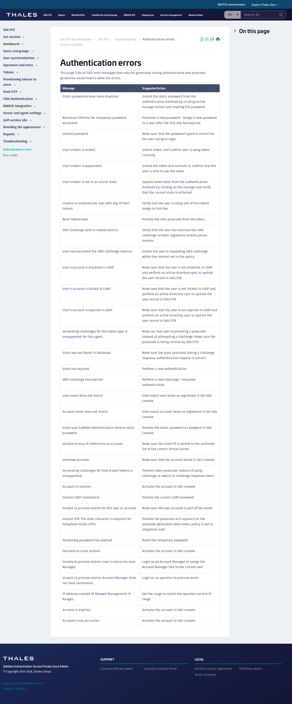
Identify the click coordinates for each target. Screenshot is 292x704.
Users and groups (18, 50)
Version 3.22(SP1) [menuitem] (71, 45)
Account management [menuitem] (171, 14)
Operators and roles (20, 64)
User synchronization (21, 57)
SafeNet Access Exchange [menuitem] (104, 14)
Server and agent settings (25, 110)
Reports (11, 131)
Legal (199, 659)
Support (107, 659)
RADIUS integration (19, 104)
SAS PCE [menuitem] (47, 14)
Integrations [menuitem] (148, 14)
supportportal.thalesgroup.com (23, 683)
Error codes (10, 152)
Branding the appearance (24, 124)
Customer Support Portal (160, 668)
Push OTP (12, 90)
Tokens (11, 71)
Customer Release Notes (116, 668)
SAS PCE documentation (231, 4)
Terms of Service (206, 675)
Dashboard (13, 43)
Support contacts (14, 688)
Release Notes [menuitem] (196, 14)
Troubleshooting (18, 138)
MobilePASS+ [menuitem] (78, 14)
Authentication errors (17, 146)
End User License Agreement (213, 668)
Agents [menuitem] (61, 14)
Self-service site (18, 117)
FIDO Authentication (20, 97)
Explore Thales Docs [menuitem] (264, 4)
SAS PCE (9, 29)
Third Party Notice (250, 668)
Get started (14, 36)
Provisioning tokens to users (20, 81)
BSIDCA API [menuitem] (129, 14)
